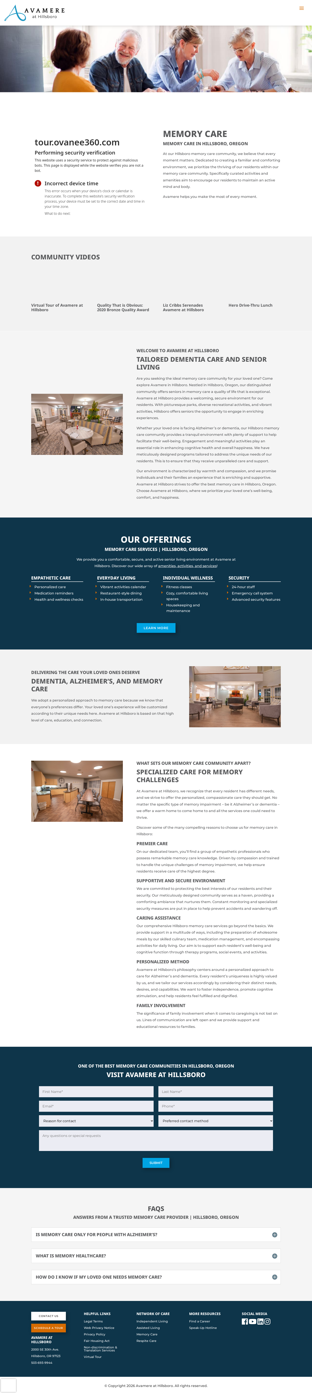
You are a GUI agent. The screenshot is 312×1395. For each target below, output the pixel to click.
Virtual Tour (93, 1357)
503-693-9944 (41, 1363)
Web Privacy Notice (99, 1328)
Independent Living (152, 1321)
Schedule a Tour (48, 1328)
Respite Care (146, 1341)
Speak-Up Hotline (203, 1328)
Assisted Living (148, 1328)
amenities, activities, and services (187, 566)
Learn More (156, 628)
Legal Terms (93, 1321)
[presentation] (90, 163)
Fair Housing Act (97, 1341)
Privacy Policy (94, 1334)
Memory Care (147, 1334)
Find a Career (199, 1321)
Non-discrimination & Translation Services (100, 1349)
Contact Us (48, 1316)
